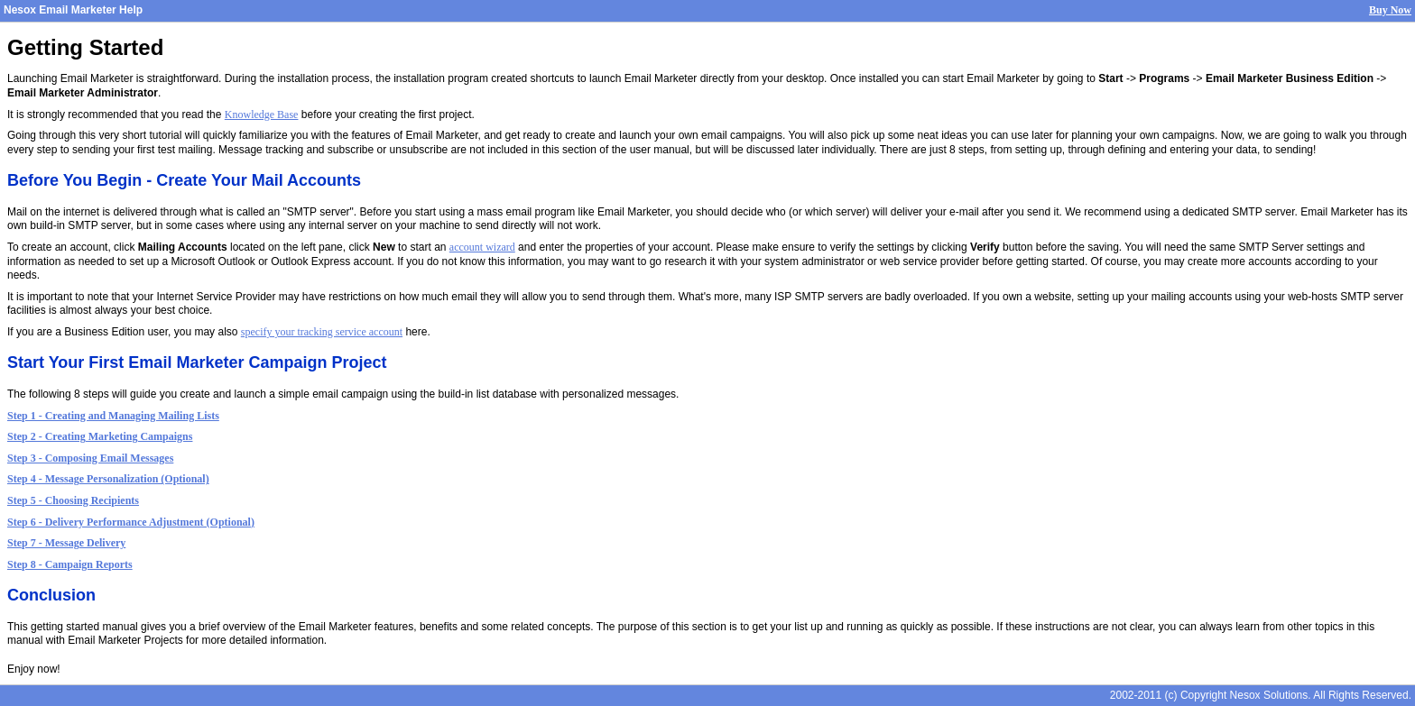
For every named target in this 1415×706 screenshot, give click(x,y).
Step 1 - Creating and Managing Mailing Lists (113, 415)
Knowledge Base (262, 114)
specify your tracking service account (321, 331)
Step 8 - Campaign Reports (70, 564)
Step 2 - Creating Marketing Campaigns (99, 436)
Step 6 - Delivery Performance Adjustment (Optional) (130, 522)
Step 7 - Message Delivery (66, 542)
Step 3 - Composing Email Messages (90, 458)
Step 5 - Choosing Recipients (73, 500)
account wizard (482, 247)
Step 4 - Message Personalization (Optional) (108, 478)
